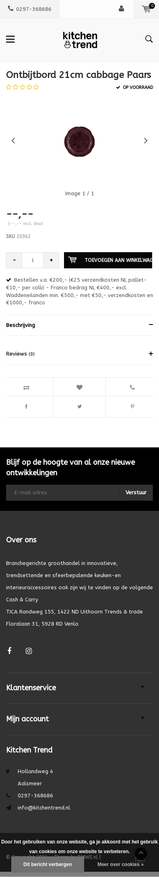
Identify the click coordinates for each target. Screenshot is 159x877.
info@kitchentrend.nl (44, 808)
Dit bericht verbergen (47, 864)
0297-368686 (30, 9)
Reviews (20, 354)
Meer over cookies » (120, 864)
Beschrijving (20, 325)
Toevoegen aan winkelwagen (110, 260)
